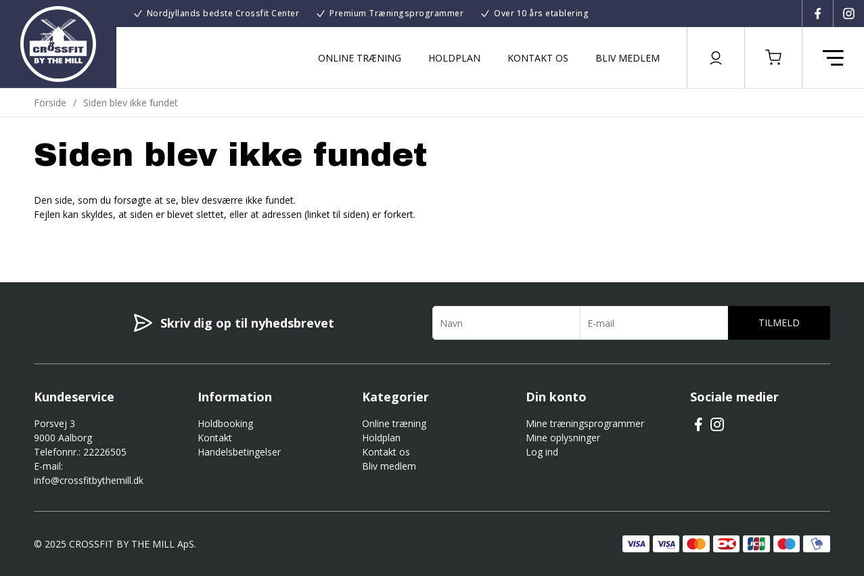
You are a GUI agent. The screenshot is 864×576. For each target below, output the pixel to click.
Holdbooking (225, 423)
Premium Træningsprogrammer (396, 13)
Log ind (542, 451)
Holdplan (454, 57)
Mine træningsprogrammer (585, 423)
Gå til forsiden (108, 238)
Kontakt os (537, 57)
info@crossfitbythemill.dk (88, 480)
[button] (773, 57)
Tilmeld (779, 322)
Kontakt (215, 437)
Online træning (359, 57)
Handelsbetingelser (239, 451)
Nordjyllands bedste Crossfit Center (223, 13)
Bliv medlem (627, 57)
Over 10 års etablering (541, 13)
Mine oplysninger (563, 437)
